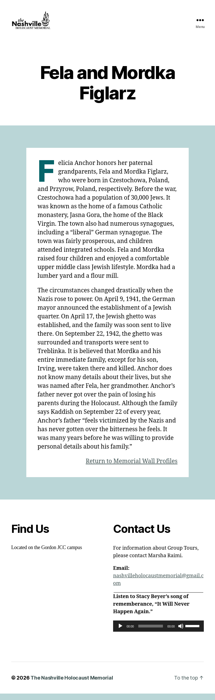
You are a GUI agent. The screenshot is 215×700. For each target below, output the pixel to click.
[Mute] (181, 632)
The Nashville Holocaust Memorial (72, 684)
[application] (158, 632)
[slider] (150, 632)
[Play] (120, 632)
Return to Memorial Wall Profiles (131, 468)
